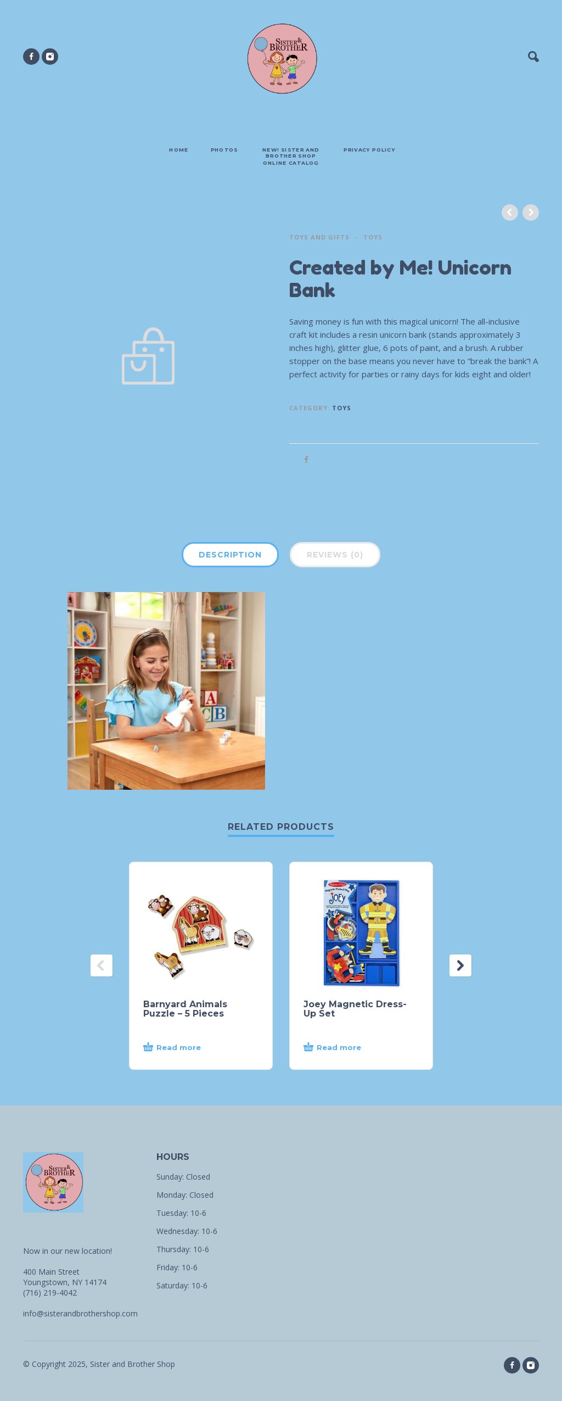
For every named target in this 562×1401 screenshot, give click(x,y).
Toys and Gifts (319, 237)
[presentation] (102, 965)
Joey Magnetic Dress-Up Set (355, 1009)
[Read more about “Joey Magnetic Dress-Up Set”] (350, 1048)
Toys (373, 237)
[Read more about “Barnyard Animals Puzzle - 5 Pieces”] (190, 1048)
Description (230, 555)
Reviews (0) (335, 555)
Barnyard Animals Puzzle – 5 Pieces (185, 1009)
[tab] (230, 557)
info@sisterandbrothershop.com (80, 1313)
